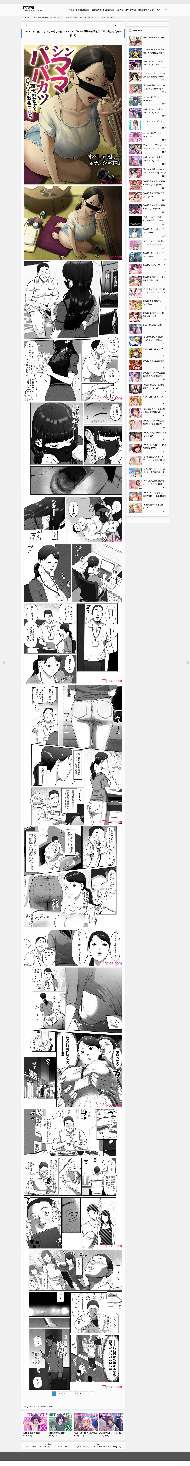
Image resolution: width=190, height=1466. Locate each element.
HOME (25, 17)
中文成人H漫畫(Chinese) (79, 10)
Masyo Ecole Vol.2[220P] (153, 121)
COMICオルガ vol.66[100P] (154, 265)
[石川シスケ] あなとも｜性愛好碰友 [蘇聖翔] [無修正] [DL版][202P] (154, 76)
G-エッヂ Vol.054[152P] (152, 325)
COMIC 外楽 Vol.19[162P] (153, 361)
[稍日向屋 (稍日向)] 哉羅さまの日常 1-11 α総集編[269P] (154, 340)
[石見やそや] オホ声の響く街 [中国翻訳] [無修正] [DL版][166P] (154, 52)
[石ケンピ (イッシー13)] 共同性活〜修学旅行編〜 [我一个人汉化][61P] (154, 472)
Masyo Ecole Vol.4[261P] (153, 397)
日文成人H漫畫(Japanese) (103, 10)
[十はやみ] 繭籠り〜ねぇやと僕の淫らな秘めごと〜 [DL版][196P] (154, 88)
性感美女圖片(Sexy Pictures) (150, 10)
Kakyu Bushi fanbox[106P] (153, 37)
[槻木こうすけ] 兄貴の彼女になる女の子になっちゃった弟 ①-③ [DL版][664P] (154, 244)
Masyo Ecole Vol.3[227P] (153, 349)
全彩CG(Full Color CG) (126, 10)
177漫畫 (28, 7)
